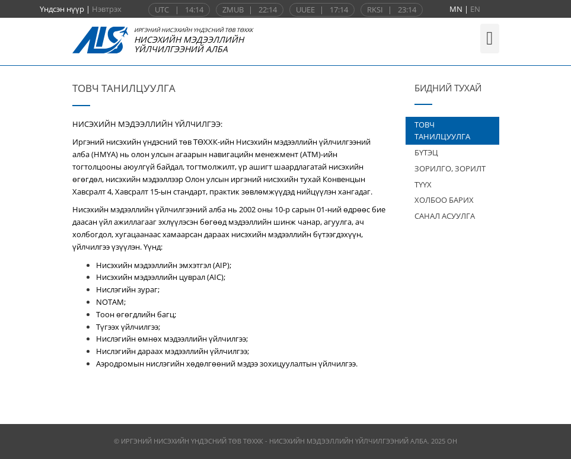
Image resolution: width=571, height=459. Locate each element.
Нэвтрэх (107, 9)
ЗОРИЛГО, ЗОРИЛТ (450, 168)
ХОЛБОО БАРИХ (444, 200)
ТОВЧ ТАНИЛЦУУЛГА (442, 130)
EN (475, 9)
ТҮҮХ (423, 184)
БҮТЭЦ (426, 152)
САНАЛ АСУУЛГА (444, 216)
